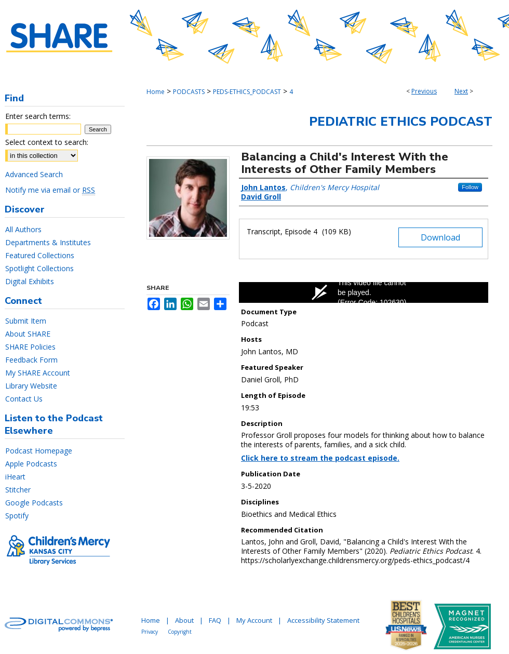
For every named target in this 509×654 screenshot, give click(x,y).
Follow (470, 187)
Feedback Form (31, 360)
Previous (424, 91)
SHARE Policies (30, 347)
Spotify (17, 515)
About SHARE (27, 334)
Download (440, 237)
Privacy (149, 631)
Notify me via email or (50, 190)
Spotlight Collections (39, 268)
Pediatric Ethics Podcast (400, 121)
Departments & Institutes (48, 242)
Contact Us (24, 399)
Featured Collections (39, 255)
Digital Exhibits (29, 281)
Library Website (31, 386)
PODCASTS (189, 91)
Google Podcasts (34, 503)
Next (461, 91)
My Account (254, 620)
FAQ (215, 620)
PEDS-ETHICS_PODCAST (247, 91)
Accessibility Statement (323, 620)
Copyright (180, 631)
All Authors (23, 229)
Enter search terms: (38, 116)
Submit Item (25, 321)
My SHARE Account (37, 373)
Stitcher (18, 490)
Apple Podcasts (31, 464)
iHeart (15, 477)
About (184, 620)
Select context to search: (46, 142)
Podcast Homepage (38, 451)
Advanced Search (34, 174)
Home (155, 91)
